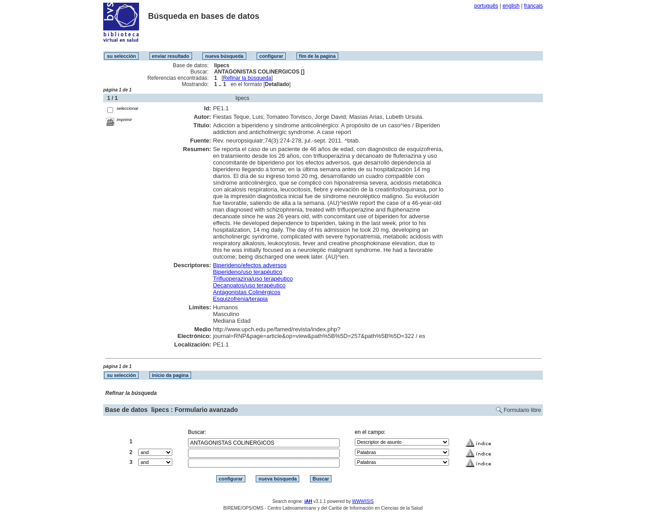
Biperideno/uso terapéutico (248, 271)
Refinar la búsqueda (247, 78)
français (533, 6)
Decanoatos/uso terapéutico (249, 285)
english (510, 6)
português (486, 6)
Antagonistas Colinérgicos (246, 292)
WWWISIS (363, 501)
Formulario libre (522, 410)
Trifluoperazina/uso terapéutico (253, 278)
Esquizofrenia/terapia (240, 298)
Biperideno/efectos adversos (250, 265)
